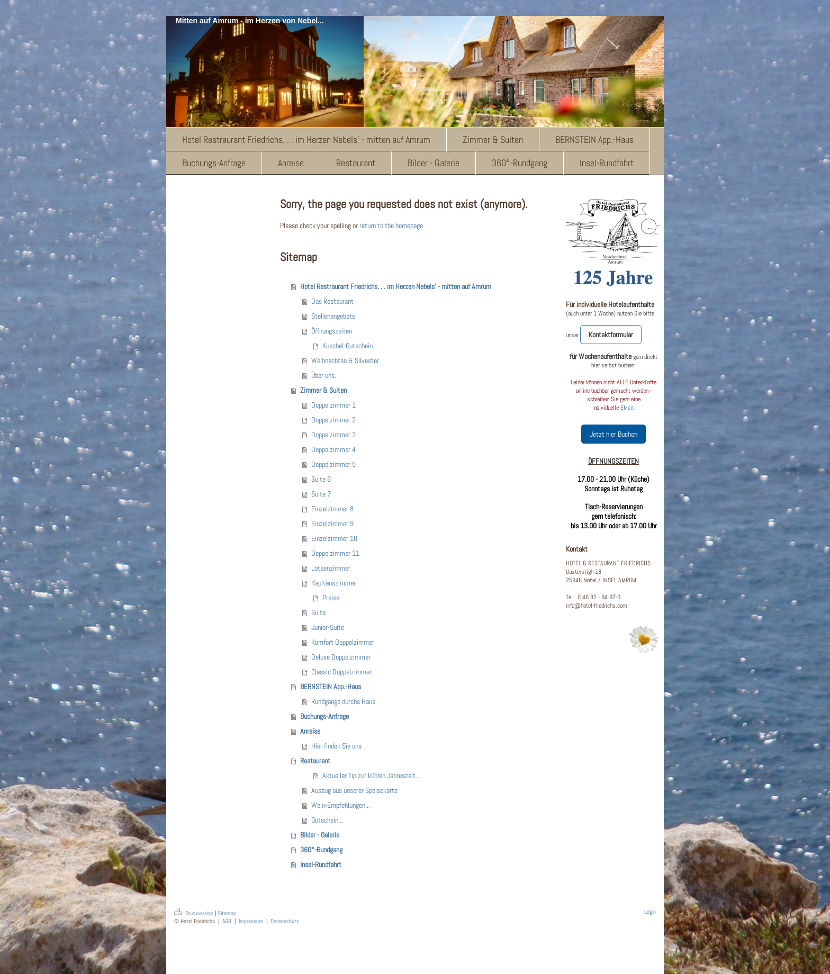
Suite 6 (321, 479)
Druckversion (194, 913)
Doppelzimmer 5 (333, 464)
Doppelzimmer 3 (333, 434)
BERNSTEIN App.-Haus (330, 686)
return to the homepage (391, 225)
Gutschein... (327, 820)
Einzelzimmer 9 (332, 523)
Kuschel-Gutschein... (349, 345)
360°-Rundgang (321, 849)
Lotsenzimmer (330, 568)
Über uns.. (324, 375)
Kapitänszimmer (333, 583)
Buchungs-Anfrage (324, 716)
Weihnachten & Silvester (345, 360)
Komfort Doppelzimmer (342, 642)
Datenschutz (284, 921)
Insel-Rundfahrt (320, 864)
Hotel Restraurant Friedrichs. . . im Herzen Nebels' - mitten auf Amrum (395, 286)
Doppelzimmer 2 (333, 420)
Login (650, 911)
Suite (318, 612)
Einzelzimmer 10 (334, 538)
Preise (330, 597)
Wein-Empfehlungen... (340, 805)
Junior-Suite (327, 627)
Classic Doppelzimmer (341, 672)
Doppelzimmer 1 (333, 405)
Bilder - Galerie (319, 835)
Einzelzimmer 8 (332, 508)
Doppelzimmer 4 (333, 449)
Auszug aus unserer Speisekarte (354, 790)
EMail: (627, 407)
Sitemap (227, 913)
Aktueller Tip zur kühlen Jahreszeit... (371, 775)
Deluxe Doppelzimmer (341, 657)
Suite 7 (321, 494)
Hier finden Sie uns (336, 746)
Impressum (251, 921)
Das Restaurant (332, 301)
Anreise (310, 731)
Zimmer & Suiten (323, 390)
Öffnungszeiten (331, 331)
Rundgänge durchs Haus (343, 701)
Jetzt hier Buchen (613, 434)
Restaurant (315, 760)
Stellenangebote (333, 316)
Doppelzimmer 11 (335, 553)
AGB (226, 921)
